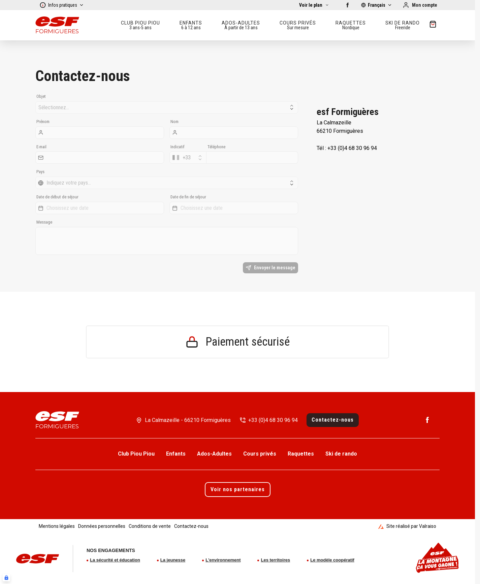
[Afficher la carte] (314, 5)
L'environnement (223, 559)
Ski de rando (341, 454)
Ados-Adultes (214, 454)
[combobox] (187, 157)
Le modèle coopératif (332, 559)
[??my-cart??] (433, 25)
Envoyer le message (270, 268)
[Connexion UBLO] (6, 577)
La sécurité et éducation (115, 559)
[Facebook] (347, 5)
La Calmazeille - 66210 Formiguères (188, 420)
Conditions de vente (150, 526)
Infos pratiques (61, 5)
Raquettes (301, 454)
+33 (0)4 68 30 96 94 (273, 420)
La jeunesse (172, 559)
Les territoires (275, 559)
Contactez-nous (333, 420)
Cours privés (259, 454)
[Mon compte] (420, 5)
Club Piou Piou (136, 454)
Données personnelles (101, 526)
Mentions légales (57, 526)
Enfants (176, 454)
